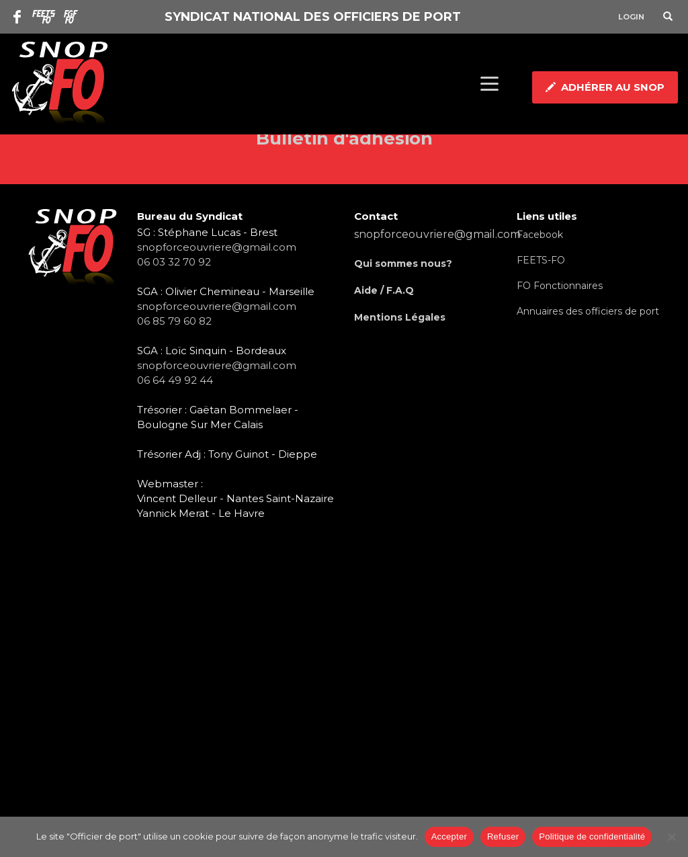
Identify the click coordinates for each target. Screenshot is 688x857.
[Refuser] (671, 837)
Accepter (449, 836)
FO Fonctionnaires (560, 286)
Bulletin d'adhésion (344, 138)
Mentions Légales (399, 317)
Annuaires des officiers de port (588, 311)
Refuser (503, 836)
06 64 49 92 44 (175, 380)
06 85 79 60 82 (174, 321)
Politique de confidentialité (592, 836)
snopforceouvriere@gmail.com (216, 247)
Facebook (540, 235)
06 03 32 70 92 (174, 261)
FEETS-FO (541, 260)
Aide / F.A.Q (384, 290)
